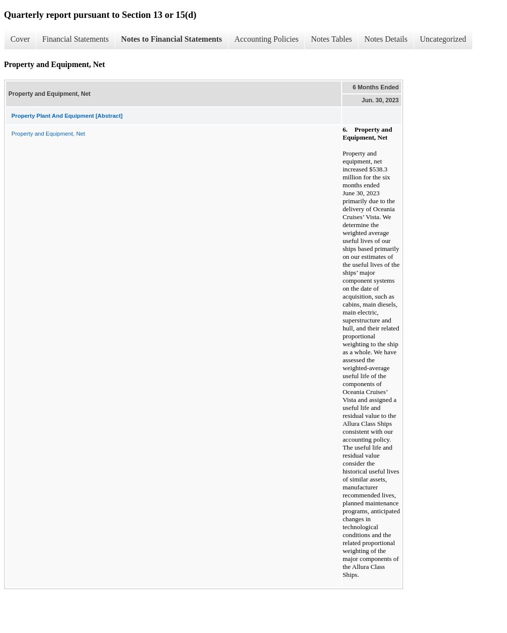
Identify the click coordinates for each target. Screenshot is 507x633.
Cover (20, 39)
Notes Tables (331, 39)
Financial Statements (75, 39)
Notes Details (386, 39)
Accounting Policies (266, 39)
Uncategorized (443, 39)
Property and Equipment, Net (48, 134)
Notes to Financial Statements (171, 39)
